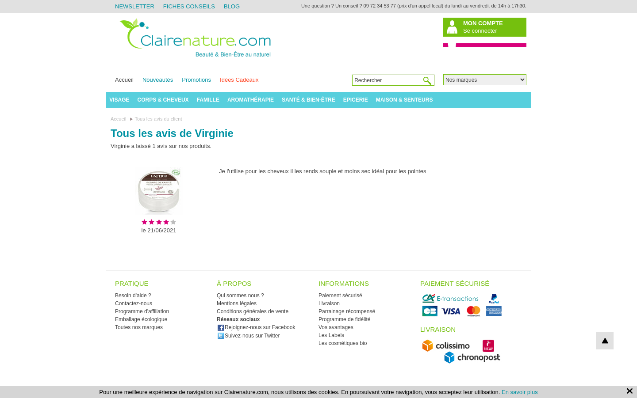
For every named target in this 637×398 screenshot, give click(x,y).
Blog (232, 6)
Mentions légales (237, 303)
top (605, 340)
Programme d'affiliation (142, 311)
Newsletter (134, 6)
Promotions (196, 79)
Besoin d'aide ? (133, 295)
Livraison (329, 303)
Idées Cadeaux (239, 79)
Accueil (124, 79)
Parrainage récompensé (346, 311)
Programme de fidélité (344, 319)
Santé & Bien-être (308, 100)
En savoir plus (520, 392)
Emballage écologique (141, 319)
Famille (208, 100)
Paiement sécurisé (340, 295)
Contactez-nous (133, 303)
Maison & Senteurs (404, 100)
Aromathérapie (250, 100)
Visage (119, 100)
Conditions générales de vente (252, 311)
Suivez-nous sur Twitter (248, 336)
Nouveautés (157, 79)
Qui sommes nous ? (240, 295)
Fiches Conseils (189, 6)
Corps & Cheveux (163, 100)
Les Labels (331, 335)
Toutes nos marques (139, 327)
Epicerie (355, 100)
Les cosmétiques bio (342, 343)
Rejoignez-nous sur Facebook (256, 327)
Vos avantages (335, 327)
